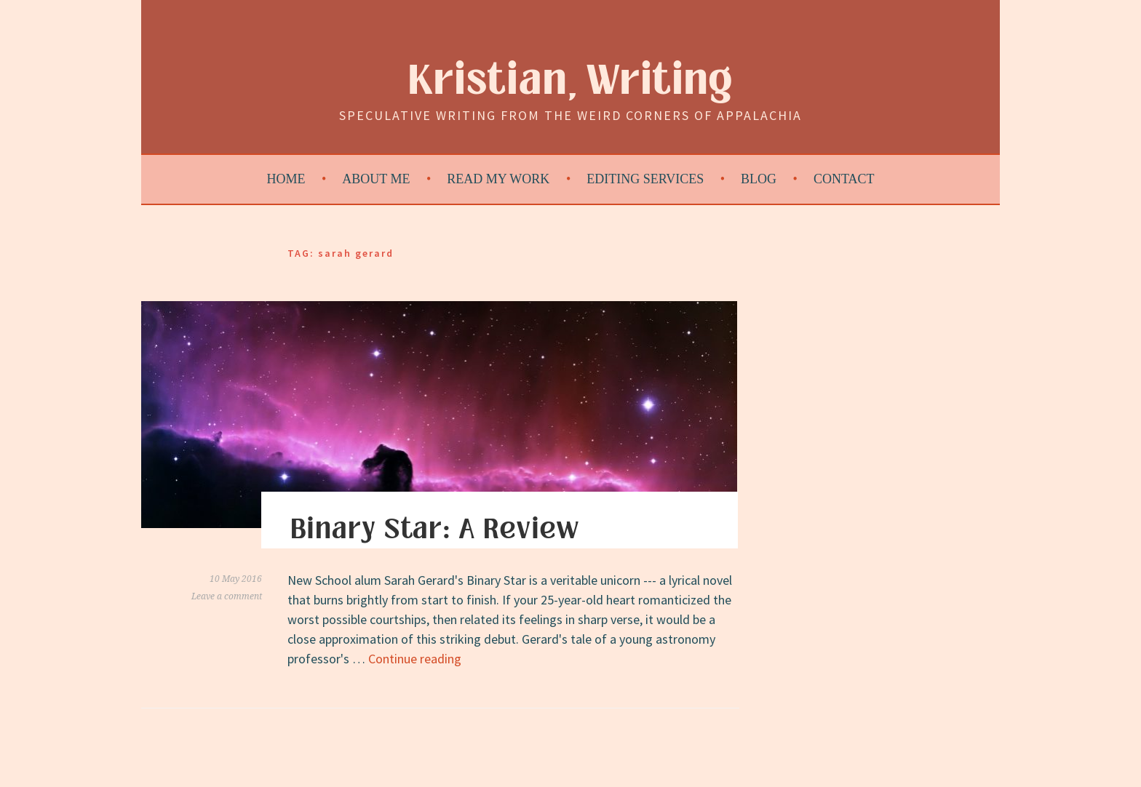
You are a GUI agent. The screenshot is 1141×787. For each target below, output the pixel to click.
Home (286, 179)
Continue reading (414, 658)
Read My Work (498, 179)
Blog (758, 179)
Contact (844, 179)
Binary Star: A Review (435, 529)
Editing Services (645, 179)
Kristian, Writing (571, 81)
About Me (376, 179)
